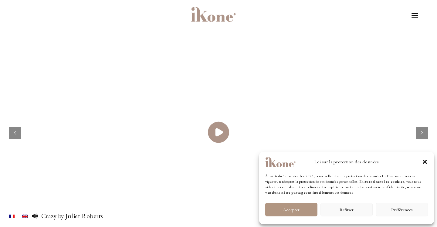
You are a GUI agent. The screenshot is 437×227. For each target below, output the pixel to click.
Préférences (402, 209)
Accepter (291, 209)
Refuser (347, 209)
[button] (425, 162)
